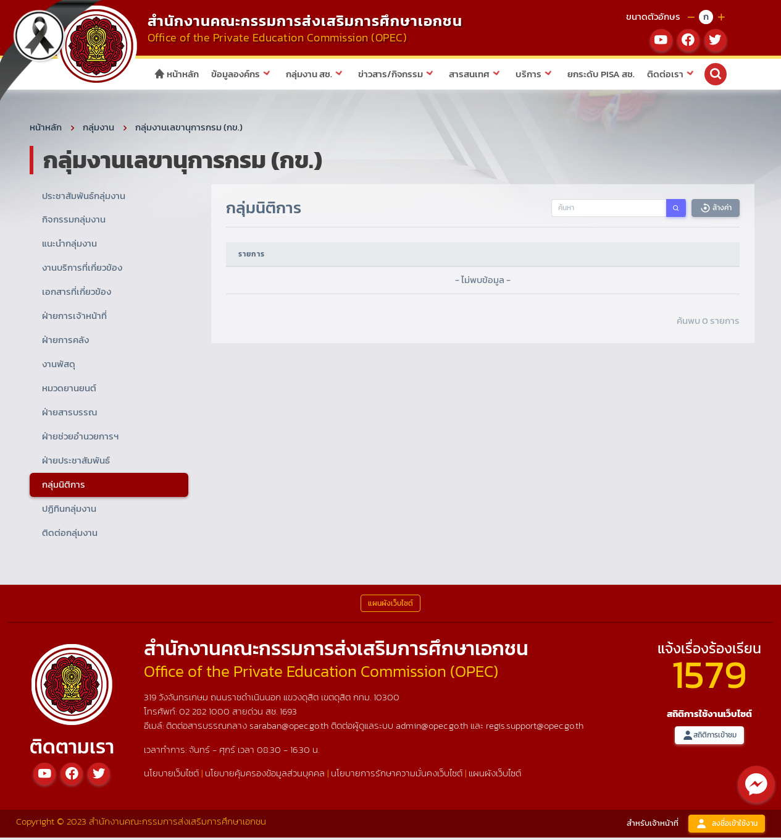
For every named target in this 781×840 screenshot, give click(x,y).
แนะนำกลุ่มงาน (69, 246)
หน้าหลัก (176, 74)
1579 (709, 676)
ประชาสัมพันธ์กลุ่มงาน (83, 197)
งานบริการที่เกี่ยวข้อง (82, 270)
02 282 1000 (205, 713)
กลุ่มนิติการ (63, 486)
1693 (288, 713)
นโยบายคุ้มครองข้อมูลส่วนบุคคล (265, 775)
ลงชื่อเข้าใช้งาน (727, 825)
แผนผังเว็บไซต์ (495, 775)
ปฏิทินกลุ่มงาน (69, 510)
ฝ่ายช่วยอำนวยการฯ (80, 438)
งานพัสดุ (58, 365)
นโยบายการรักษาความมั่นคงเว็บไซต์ (396, 775)
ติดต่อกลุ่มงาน (70, 534)
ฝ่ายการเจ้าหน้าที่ (74, 317)
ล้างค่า (716, 210)
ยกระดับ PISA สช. (601, 74)
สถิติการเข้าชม (709, 737)
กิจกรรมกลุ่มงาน (74, 221)
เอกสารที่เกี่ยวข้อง (76, 294)
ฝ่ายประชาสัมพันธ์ (76, 462)
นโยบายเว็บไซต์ (171, 775)
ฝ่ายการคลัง (65, 341)
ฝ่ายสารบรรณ (69, 414)
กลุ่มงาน (98, 129)
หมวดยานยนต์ (69, 390)
